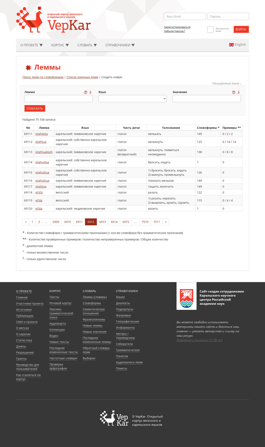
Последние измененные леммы (97, 340)
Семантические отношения (94, 311)
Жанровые (123, 315)
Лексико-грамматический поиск (61, 313)
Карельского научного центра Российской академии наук (218, 299)
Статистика (24, 340)
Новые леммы (92, 325)
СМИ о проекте (27, 322)
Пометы (121, 368)
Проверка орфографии (58, 366)
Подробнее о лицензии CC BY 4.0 (199, 340)
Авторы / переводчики (125, 336)
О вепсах (22, 328)
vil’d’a (39, 192)
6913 (102, 222)
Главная (22, 297)
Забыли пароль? (174, 31)
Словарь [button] (87, 45)
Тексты (54, 297)
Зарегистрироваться (177, 27)
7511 (156, 222)
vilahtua (40, 142)
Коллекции (57, 329)
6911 (79, 222)
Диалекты (123, 303)
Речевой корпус (60, 303)
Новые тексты (59, 342)
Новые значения (94, 332)
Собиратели (124, 344)
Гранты (21, 358)
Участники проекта (30, 303)
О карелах (23, 334)
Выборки (89, 358)
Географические (127, 321)
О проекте (24, 291)
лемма (30, 92)
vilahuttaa (42, 162)
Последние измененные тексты (63, 350)
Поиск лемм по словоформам (42, 77)
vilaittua (40, 186)
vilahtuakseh (44, 152)
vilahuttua (42, 172)
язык (102, 92)
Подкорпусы (124, 309)
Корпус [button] (60, 45)
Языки (120, 297)
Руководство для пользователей (27, 367)
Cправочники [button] (120, 45)
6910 (67, 222)
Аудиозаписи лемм (129, 362)
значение (180, 92)
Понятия (122, 356)
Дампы (21, 346)
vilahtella (41, 134)
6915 (126, 222)
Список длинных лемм (82, 77)
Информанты (125, 327)
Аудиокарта (57, 323)
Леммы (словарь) (95, 297)
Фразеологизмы (94, 319)
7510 (145, 222)
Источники (24, 309)
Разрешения (25, 352)
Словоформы (92, 303)
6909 (56, 222)
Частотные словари (63, 358)
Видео (53, 336)
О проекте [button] (31, 45)
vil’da (38, 200)
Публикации (24, 316)
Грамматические (128, 350)
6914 (114, 222)
